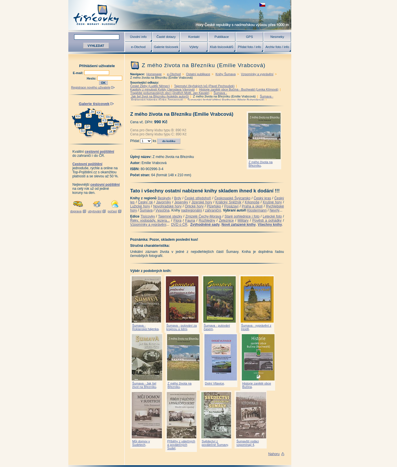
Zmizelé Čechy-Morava (203, 216)
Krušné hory (272, 202)
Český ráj (145, 202)
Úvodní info (138, 36)
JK (89, 115)
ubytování (95, 211)
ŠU (83, 131)
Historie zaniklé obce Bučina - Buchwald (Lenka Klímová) (239, 89)
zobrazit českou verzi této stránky (262, 5)
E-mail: (78, 73)
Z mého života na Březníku (261, 163)
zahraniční (213, 210)
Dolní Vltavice (214, 383)
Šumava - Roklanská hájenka (145, 327)
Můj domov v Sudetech (141, 443)
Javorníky (163, 202)
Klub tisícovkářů (221, 47)
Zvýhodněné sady (204, 225)
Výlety (193, 47)
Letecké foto (272, 216)
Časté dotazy (165, 36)
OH (101, 116)
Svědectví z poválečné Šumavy (215, 443)
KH (78, 116)
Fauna (190, 220)
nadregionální (191, 210)
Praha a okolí (252, 206)
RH (108, 117)
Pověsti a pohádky (266, 220)
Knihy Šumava (225, 74)
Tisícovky (147, 216)
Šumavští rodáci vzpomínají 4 (248, 443)
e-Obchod (138, 47)
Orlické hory (194, 206)
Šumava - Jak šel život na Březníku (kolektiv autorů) (178, 94)
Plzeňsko (214, 206)
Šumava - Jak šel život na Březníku (144, 385)
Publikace (222, 36)
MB (117, 124)
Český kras (262, 198)
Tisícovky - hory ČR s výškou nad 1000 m (179, 15)
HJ (110, 123)
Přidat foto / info (249, 47)
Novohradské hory (167, 206)
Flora (177, 220)
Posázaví (231, 206)
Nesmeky (277, 36)
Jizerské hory (201, 202)
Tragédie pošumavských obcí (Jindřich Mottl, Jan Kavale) (169, 93)
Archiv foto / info (277, 47)
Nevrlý (274, 210)
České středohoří (197, 198)
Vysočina (162, 210)
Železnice (226, 220)
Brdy (177, 198)
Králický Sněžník (228, 202)
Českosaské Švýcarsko (232, 198)
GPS (249, 36)
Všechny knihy (270, 225)
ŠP (87, 126)
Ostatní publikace (198, 74)
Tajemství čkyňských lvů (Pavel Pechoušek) (204, 86)
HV (101, 124)
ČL (79, 125)
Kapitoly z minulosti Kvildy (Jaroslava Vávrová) (162, 89)
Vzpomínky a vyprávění (257, 74)
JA (111, 131)
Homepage (154, 74)
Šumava (146, 210)
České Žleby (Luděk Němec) (150, 86)
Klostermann (257, 210)
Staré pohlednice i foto (241, 216)
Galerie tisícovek (166, 47)
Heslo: (92, 78)
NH (90, 133)
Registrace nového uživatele (91, 87)
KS (105, 120)
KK (99, 112)
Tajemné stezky (170, 216)
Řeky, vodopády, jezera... (150, 220)
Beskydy (164, 198)
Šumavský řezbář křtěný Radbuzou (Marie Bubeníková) (225, 100)
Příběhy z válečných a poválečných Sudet (181, 445)
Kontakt (194, 36)
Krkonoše (252, 202)
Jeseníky (181, 202)
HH (113, 128)
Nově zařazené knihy (239, 225)
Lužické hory (140, 206)
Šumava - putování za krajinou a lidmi (182, 327)
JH (92, 111)
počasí (112, 211)
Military (242, 220)
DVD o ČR (179, 225)
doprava (75, 211)
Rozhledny (207, 220)
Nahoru (273, 454)
